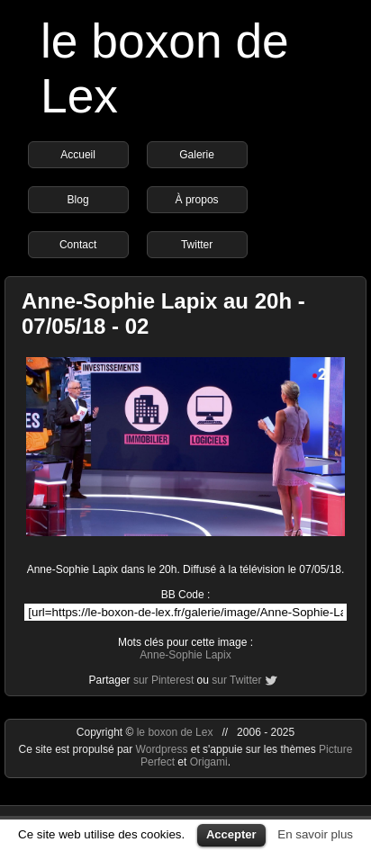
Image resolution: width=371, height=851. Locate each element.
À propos (197, 199)
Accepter (231, 834)
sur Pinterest (163, 680)
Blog (78, 199)
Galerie (196, 154)
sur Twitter (236, 680)
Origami (209, 762)
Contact (77, 244)
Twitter (197, 244)
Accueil (77, 154)
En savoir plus (315, 834)
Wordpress (163, 749)
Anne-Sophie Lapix (185, 655)
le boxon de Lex (175, 732)
